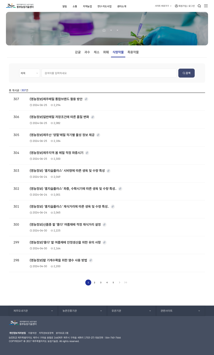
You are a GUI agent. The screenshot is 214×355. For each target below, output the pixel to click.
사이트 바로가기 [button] (162, 6)
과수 (87, 52)
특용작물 (133, 52)
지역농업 (89, 6)
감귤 (78, 52)
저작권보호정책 (46, 333)
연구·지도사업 (111, 6)
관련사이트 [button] (167, 310)
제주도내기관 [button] (21, 310)
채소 (96, 52)
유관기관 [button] (116, 310)
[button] (206, 6)
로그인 (192, 6)
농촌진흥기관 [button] (70, 310)
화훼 (106, 52)
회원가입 (181, 5)
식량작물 (118, 52)
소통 (72, 6)
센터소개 (133, 6)
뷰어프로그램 (62, 333)
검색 (186, 73)
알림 (58, 6)
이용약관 (32, 333)
